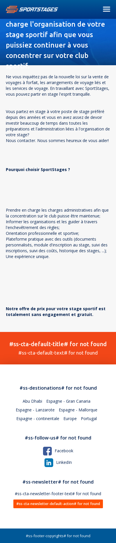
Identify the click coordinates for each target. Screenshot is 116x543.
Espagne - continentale (37, 418)
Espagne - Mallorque (78, 410)
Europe (70, 418)
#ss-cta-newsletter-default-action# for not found (58, 503)
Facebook (58, 450)
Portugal (89, 418)
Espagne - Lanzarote (35, 410)
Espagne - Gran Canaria (68, 401)
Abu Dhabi (32, 401)
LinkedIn (58, 462)
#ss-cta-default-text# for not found (58, 348)
